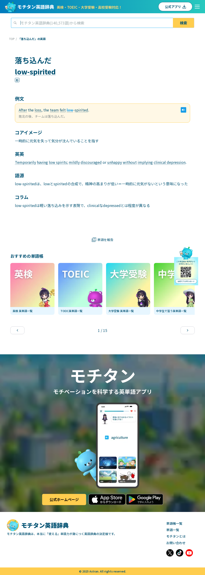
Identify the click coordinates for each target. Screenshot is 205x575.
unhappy (114, 162)
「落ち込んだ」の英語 (32, 38)
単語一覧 (172, 529)
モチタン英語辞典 (69, 6)
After (23, 110)
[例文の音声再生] (183, 110)
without (130, 162)
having (42, 162)
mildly (74, 162)
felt (63, 110)
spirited (81, 110)
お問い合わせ (176, 543)
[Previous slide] (17, 330)
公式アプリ (175, 6)
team (54, 110)
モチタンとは (176, 536)
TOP (12, 38)
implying (145, 162)
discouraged (91, 162)
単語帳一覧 (174, 523)
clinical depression (170, 162)
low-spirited (35, 71)
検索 (183, 23)
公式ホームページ (64, 499)
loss (38, 110)
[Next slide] (187, 330)
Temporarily (25, 162)
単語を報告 (102, 239)
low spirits (58, 162)
